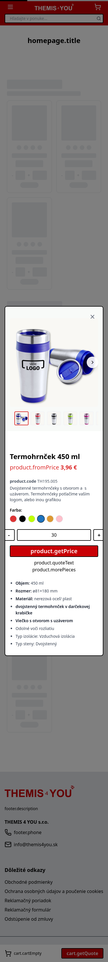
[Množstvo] (54, 535)
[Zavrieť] (92, 317)
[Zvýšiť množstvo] (99, 535)
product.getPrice (54, 551)
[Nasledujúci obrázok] (92, 362)
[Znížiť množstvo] (9, 535)
